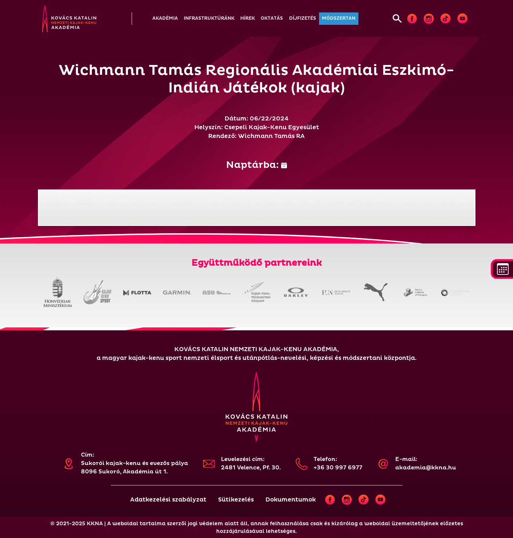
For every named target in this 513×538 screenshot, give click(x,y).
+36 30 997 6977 (338, 467)
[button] (165, 18)
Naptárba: (256, 165)
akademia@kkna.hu (425, 467)
